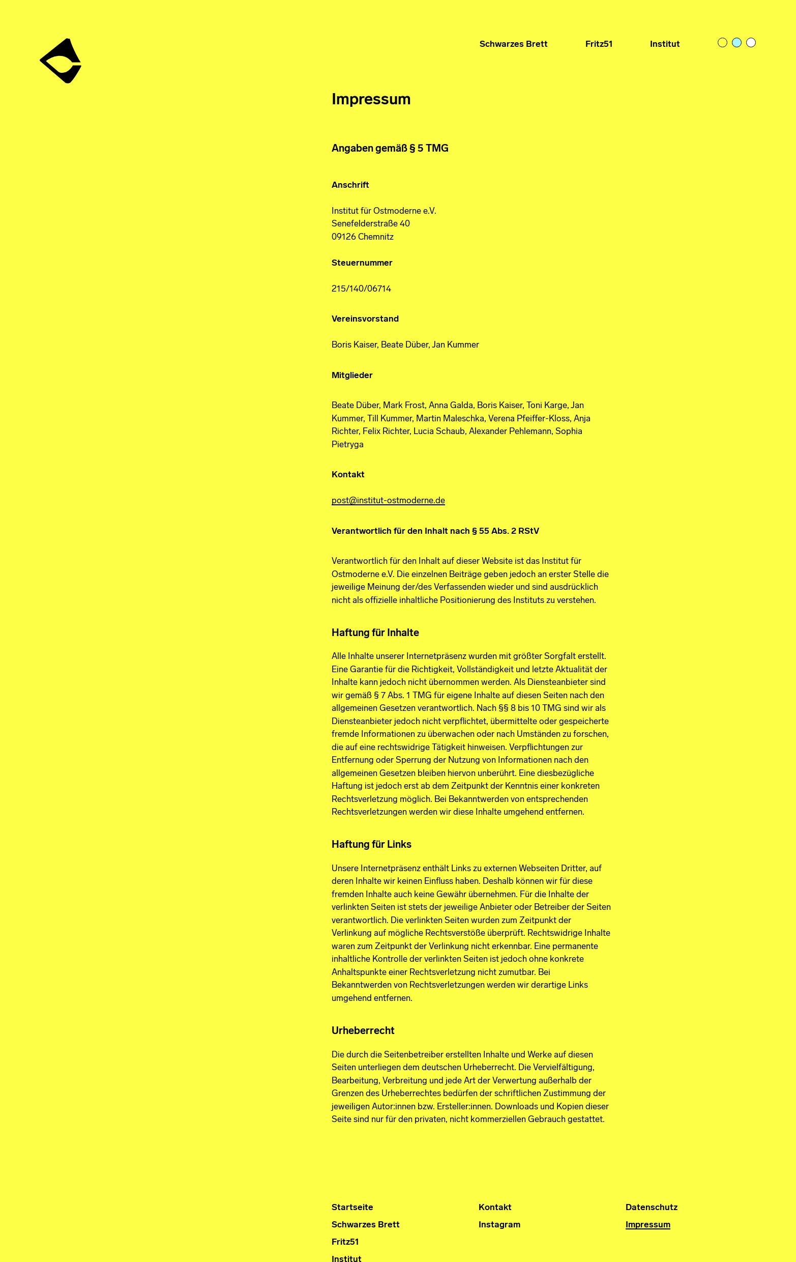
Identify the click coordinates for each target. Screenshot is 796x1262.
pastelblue (737, 43)
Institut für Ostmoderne (61, 56)
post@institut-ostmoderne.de (388, 501)
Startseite (352, 1207)
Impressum (648, 1225)
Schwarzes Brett (514, 44)
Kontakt (495, 1207)
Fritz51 (599, 44)
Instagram (499, 1225)
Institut (665, 44)
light (723, 43)
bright (752, 43)
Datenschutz (651, 1207)
